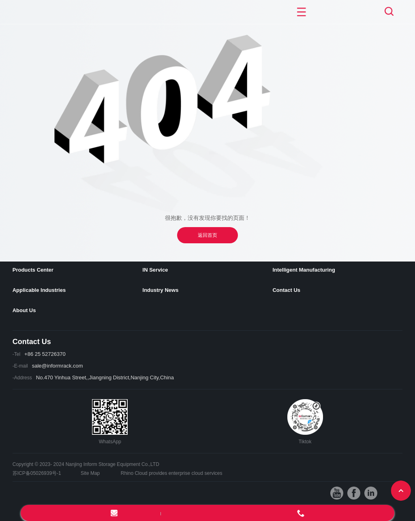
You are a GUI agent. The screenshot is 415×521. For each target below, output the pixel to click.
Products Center (33, 270)
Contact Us (286, 290)
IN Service (155, 270)
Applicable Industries (39, 290)
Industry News (161, 290)
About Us (24, 310)
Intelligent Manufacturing (303, 270)
